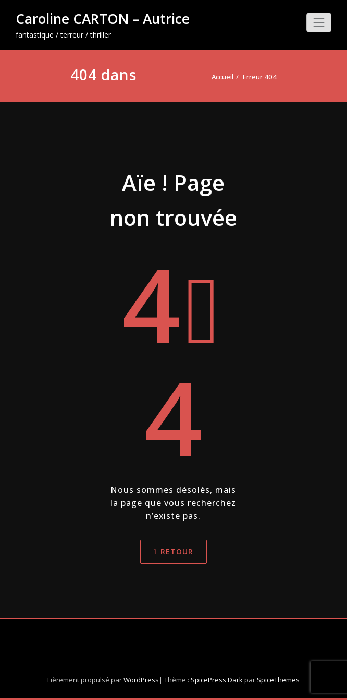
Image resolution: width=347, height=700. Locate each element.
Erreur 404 (260, 76)
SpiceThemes (277, 679)
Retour (173, 552)
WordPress (141, 679)
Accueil (222, 76)
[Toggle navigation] (318, 22)
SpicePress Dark (217, 679)
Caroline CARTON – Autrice (103, 18)
